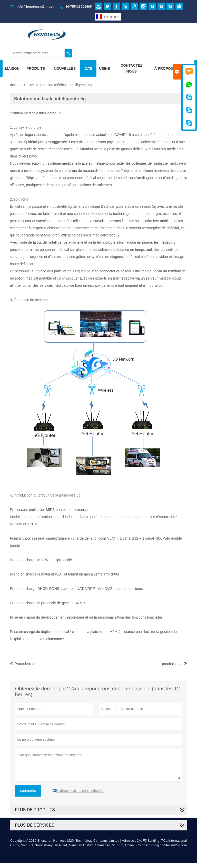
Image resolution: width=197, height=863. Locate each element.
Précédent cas (23, 664)
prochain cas (172, 664)
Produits (35, 68)
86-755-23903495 (78, 6)
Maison (12, 68)
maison (15, 85)
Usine (104, 68)
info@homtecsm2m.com (36, 6)
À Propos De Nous (172, 68)
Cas (88, 68)
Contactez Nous (131, 68)
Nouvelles (65, 68)
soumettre (28, 791)
